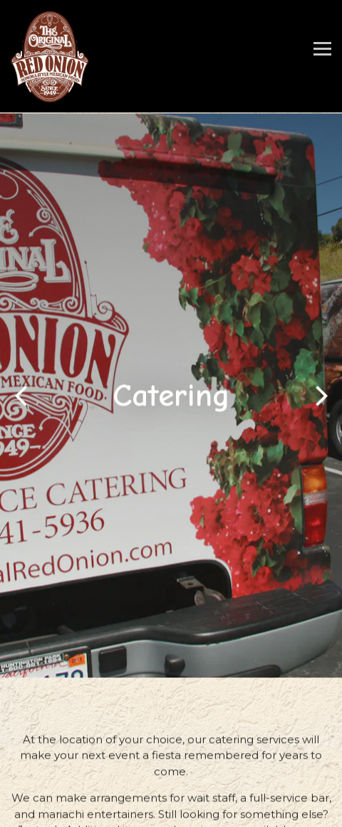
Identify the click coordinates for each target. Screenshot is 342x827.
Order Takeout (171, 784)
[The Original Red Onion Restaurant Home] (50, 56)
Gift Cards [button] (171, 813)
